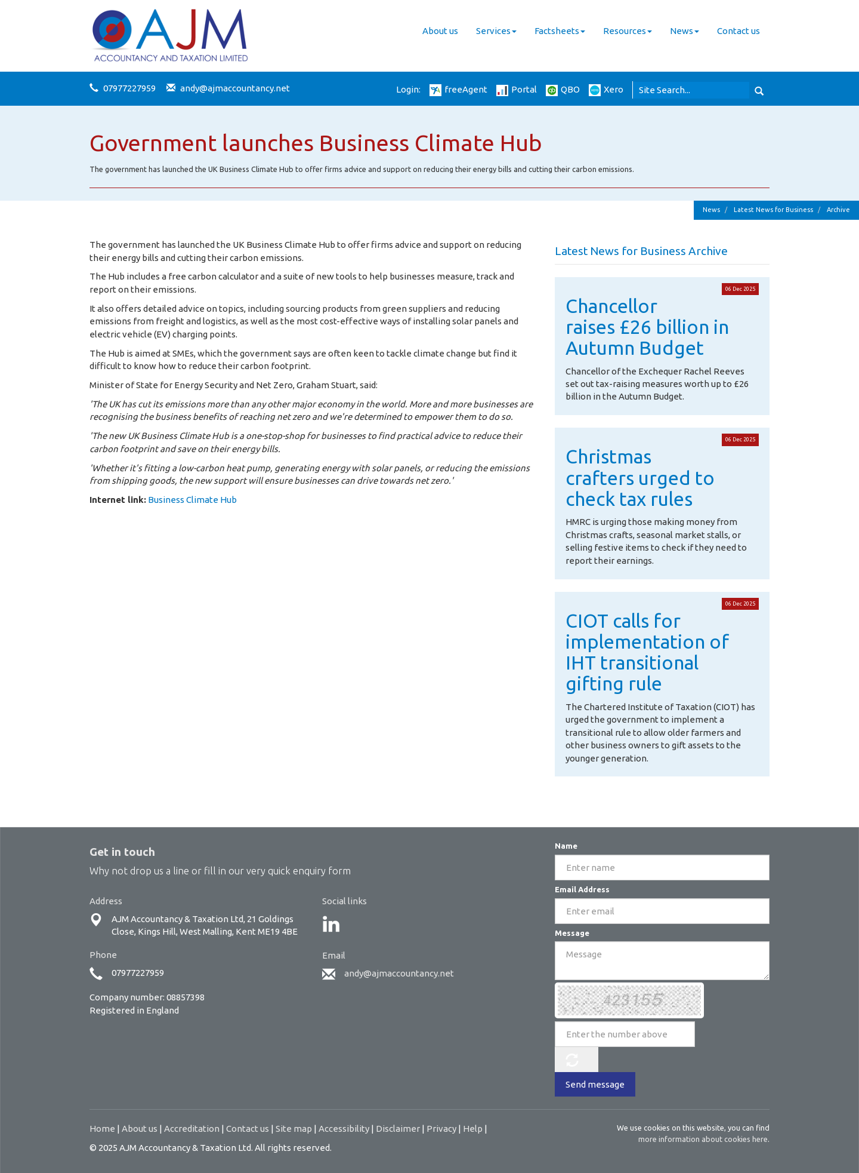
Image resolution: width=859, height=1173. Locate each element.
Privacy (441, 1128)
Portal (516, 89)
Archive (838, 209)
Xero (606, 89)
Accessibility (344, 1128)
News (684, 31)
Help (473, 1128)
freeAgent (458, 89)
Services (496, 31)
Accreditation (192, 1128)
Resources (627, 31)
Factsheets (559, 31)
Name (566, 846)
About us (440, 31)
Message (572, 933)
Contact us (738, 31)
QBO (563, 89)
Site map (294, 1128)
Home (102, 1128)
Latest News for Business (773, 209)
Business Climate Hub (192, 500)
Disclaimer (398, 1128)
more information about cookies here (703, 1139)
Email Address (582, 889)
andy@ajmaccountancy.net (235, 88)
